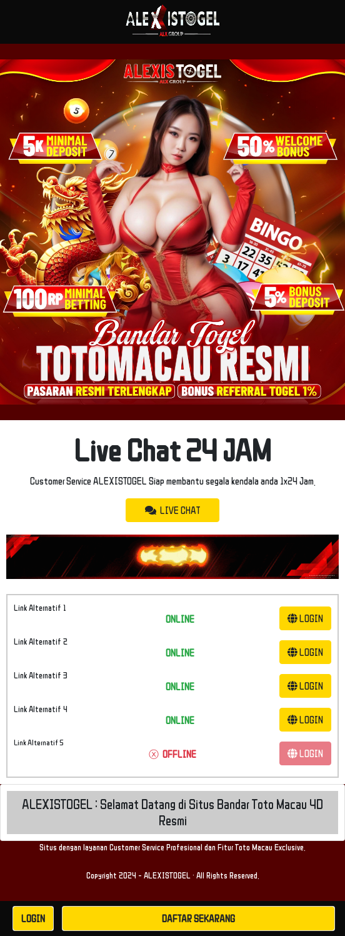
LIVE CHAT (172, 510)
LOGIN (305, 618)
